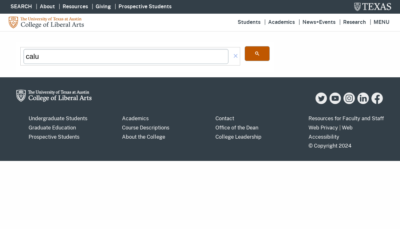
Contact (224, 118)
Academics (281, 22)
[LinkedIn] (363, 102)
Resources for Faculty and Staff (346, 118)
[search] (126, 56)
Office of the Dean (236, 128)
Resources (75, 6)
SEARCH (21, 6)
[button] (236, 56)
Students (249, 22)
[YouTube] (335, 102)
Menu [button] (382, 22)
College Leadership (238, 137)
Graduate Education (52, 128)
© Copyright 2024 (329, 146)
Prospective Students (145, 6)
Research (354, 22)
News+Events (319, 22)
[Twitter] (321, 102)
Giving (103, 6)
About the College (143, 137)
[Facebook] (377, 102)
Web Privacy (323, 128)
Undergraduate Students (58, 118)
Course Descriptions (145, 128)
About (47, 6)
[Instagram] (349, 102)
